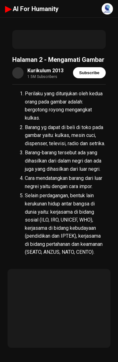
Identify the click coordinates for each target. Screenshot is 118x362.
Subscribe (89, 72)
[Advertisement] (59, 39)
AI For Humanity (32, 9)
